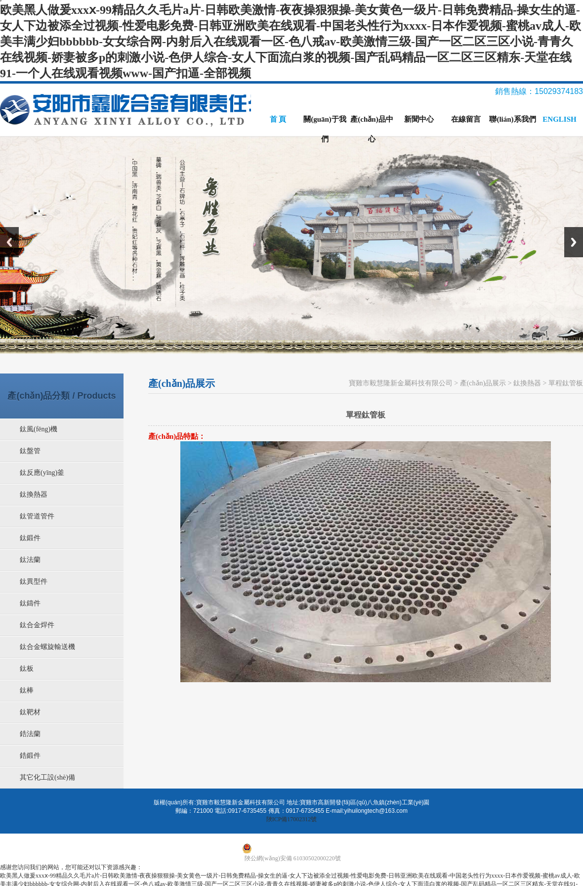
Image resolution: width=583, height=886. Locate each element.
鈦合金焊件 (37, 625)
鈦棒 (27, 690)
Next (573, 242)
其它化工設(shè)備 (47, 777)
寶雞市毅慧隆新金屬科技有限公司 (401, 383)
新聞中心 (419, 119)
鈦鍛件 (30, 538)
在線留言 (466, 119)
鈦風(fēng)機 (38, 429)
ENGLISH (559, 119)
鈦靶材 (30, 712)
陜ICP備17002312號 (291, 819)
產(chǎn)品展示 (483, 383)
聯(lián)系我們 (512, 119)
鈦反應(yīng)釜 (42, 472)
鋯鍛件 (30, 755)
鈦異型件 (33, 581)
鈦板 (27, 668)
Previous (9, 242)
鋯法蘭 (30, 734)
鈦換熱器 (33, 494)
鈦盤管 (30, 451)
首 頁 (278, 119)
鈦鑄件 (30, 603)
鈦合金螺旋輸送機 (47, 647)
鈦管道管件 (37, 516)
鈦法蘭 (30, 559)
